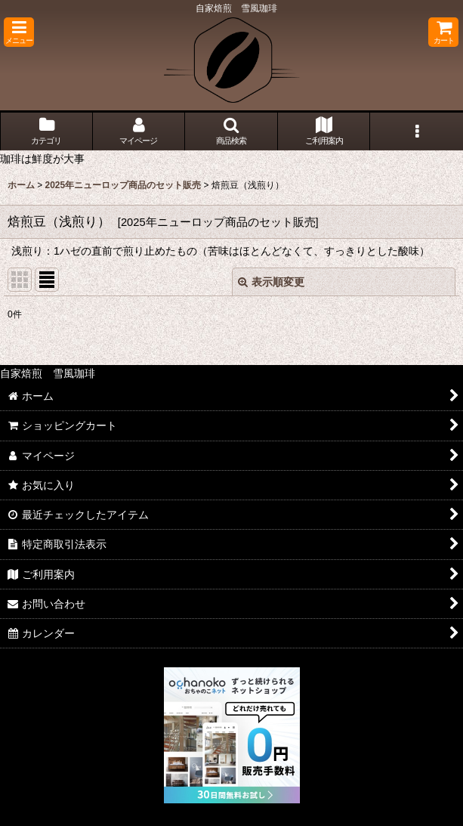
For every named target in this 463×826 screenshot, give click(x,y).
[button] (19, 32)
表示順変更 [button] (271, 282)
